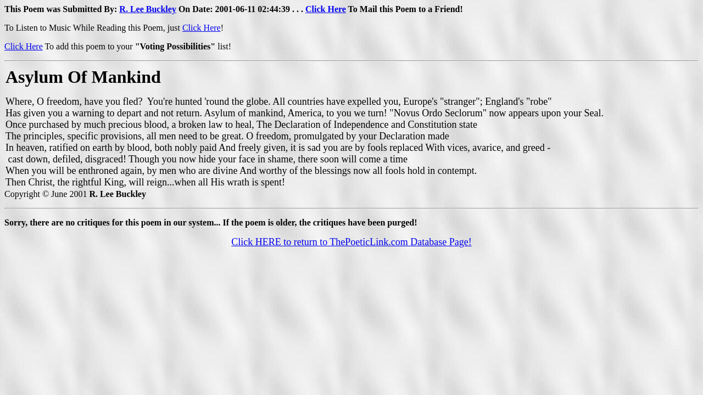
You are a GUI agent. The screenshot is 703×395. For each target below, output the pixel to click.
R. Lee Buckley (147, 9)
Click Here (325, 9)
